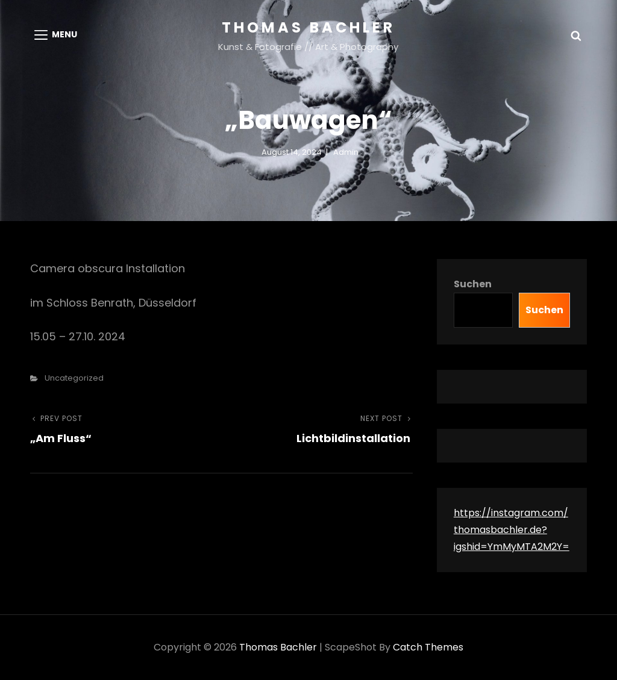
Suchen (473, 284)
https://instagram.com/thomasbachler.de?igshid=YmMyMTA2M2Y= (511, 530)
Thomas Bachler (308, 27)
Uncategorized (74, 378)
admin (346, 152)
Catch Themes (428, 647)
